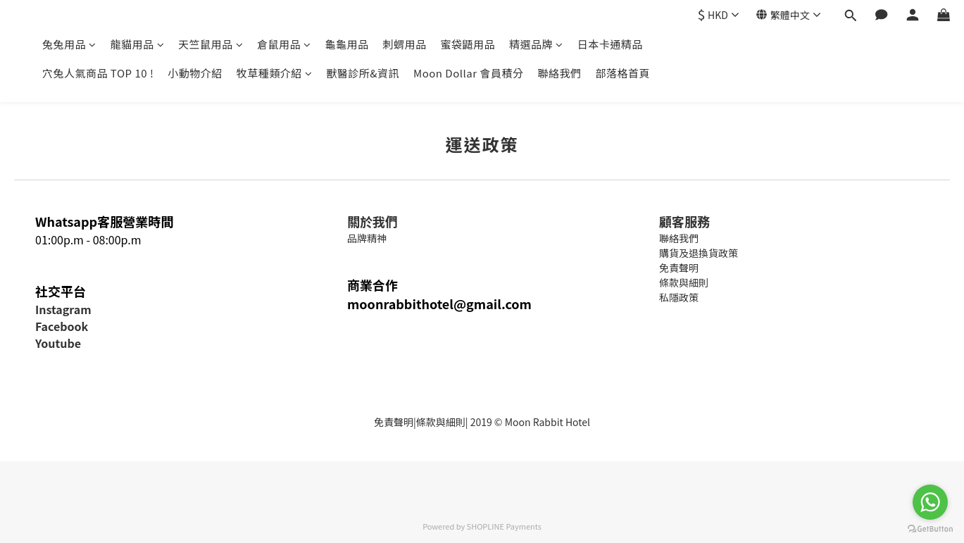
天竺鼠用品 (210, 44)
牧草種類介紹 (275, 72)
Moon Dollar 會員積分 (468, 72)
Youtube (58, 343)
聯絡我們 (559, 72)
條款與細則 (440, 422)
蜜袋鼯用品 (468, 44)
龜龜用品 (347, 44)
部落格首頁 (622, 72)
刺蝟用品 (405, 44)
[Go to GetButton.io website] (930, 529)
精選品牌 (536, 44)
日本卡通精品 (610, 44)
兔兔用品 (69, 44)
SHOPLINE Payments (504, 526)
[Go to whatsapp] (930, 502)
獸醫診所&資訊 (362, 72)
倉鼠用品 (284, 44)
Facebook (61, 326)
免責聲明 (393, 422)
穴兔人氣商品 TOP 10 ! (98, 72)
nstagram (65, 309)
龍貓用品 (138, 44)
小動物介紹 (195, 72)
